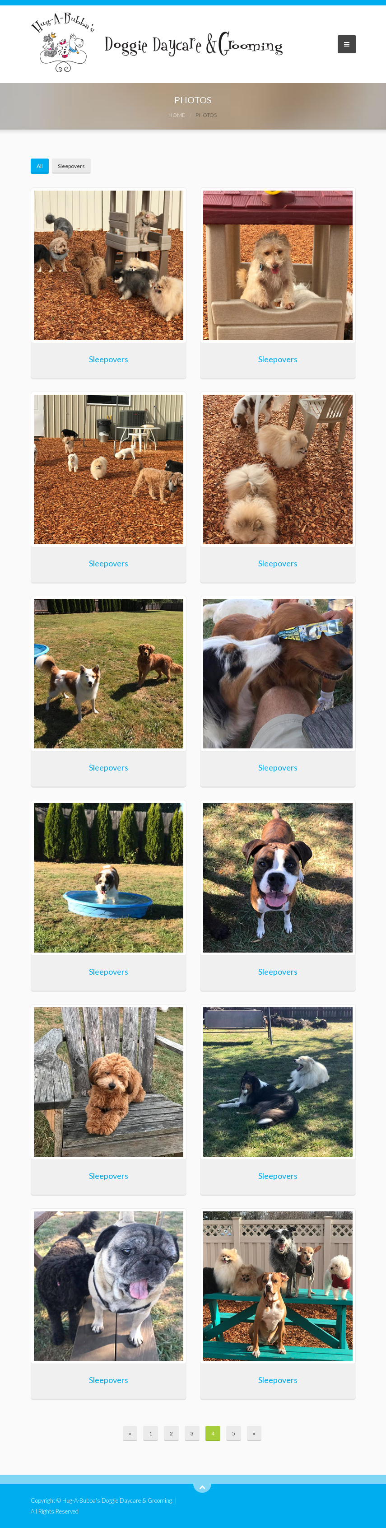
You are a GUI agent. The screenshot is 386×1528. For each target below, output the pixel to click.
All (40, 166)
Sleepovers (71, 166)
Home (176, 115)
